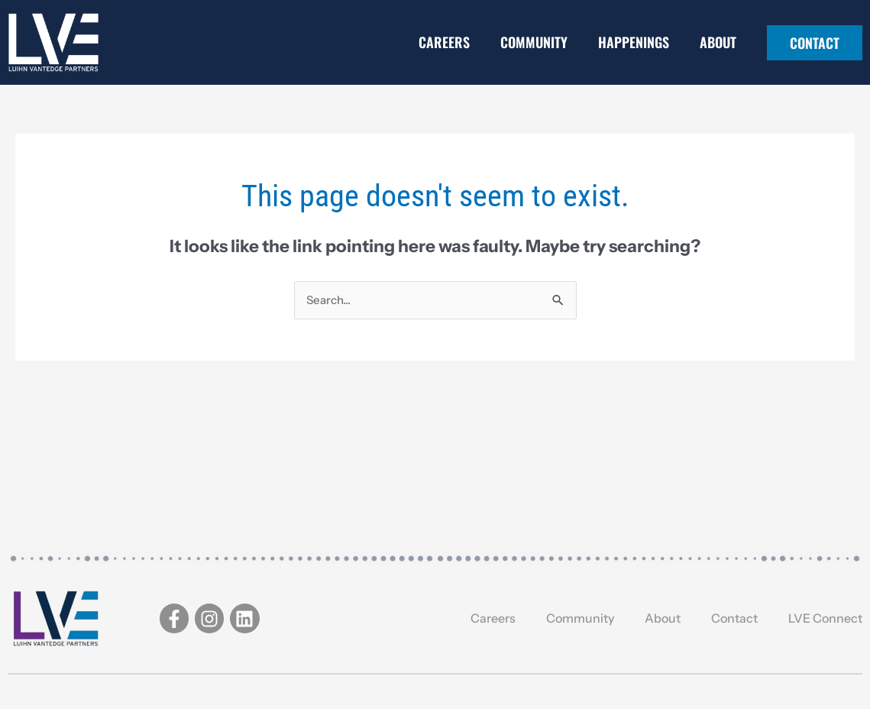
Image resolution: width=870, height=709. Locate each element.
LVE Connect (825, 618)
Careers (444, 42)
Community (534, 42)
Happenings (633, 42)
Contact (734, 618)
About (718, 42)
